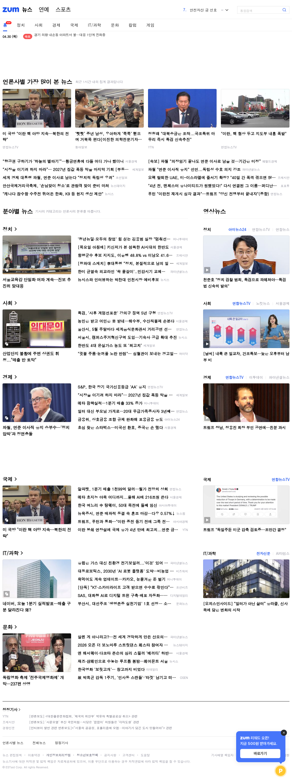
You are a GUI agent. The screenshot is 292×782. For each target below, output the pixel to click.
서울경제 (282, 303)
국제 (74, 25)
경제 (56, 25)
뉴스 (27, 9)
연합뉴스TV (10, 147)
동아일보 (81, 147)
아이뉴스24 (237, 229)
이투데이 (256, 377)
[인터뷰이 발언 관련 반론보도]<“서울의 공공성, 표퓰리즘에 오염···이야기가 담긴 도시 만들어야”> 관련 (100, 728)
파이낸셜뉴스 (279, 377)
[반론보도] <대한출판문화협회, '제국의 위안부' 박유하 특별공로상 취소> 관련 (83, 716)
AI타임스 (282, 553)
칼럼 (132, 25)
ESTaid (10, 767)
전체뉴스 (39, 742)
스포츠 (63, 9)
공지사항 (110, 755)
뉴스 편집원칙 (12, 755)
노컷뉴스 (263, 303)
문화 (115, 25)
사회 (39, 25)
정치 (21, 25)
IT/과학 (94, 25)
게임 (150, 25)
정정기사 (10, 709)
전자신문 (263, 553)
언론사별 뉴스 (13, 742)
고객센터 (128, 755)
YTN (151, 147)
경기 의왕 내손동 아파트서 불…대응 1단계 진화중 (69, 36)
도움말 (145, 755)
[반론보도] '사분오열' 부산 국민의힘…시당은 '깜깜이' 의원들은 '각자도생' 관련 (84, 722)
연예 (44, 9)
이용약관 (34, 755)
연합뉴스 (282, 229)
